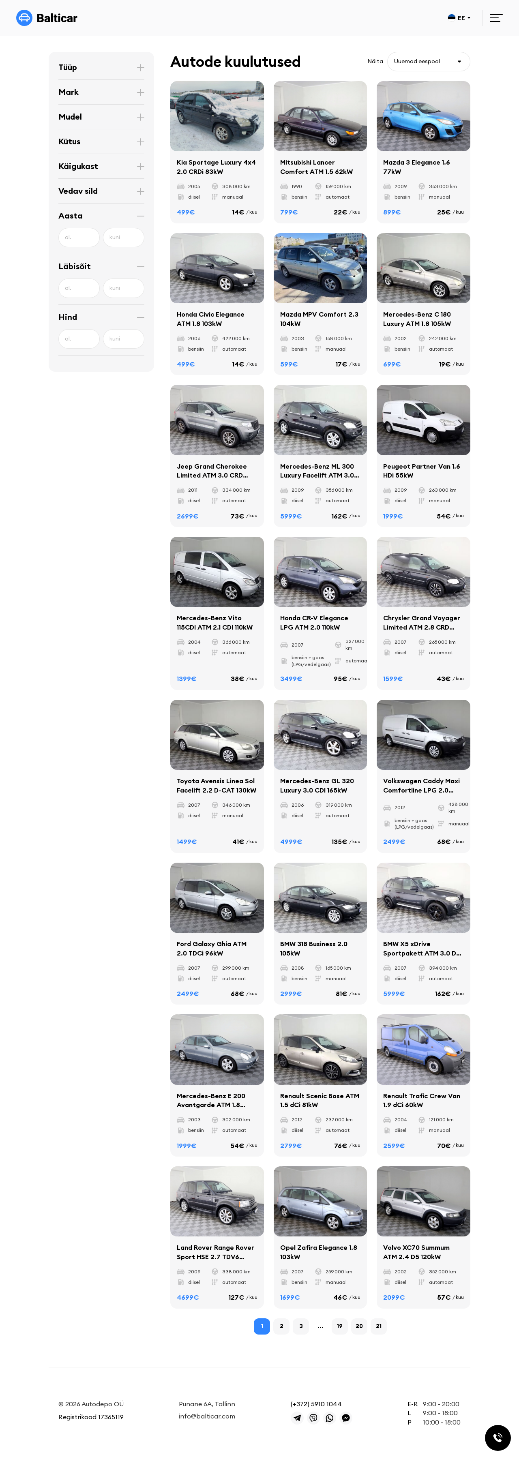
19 (340, 1326)
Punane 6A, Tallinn (207, 1404)
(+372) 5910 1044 (316, 1404)
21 (379, 1326)
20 (359, 1326)
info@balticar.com (207, 1416)
